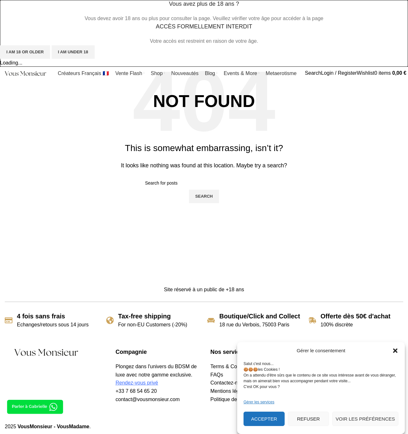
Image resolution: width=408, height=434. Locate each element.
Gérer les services (259, 402)
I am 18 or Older (25, 51)
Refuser (308, 419)
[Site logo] (25, 73)
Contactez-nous (228, 382)
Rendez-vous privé (137, 382)
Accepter (264, 419)
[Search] (313, 73)
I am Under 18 (73, 51)
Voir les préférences (365, 419)
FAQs (216, 374)
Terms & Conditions (232, 366)
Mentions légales (229, 391)
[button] (395, 350)
